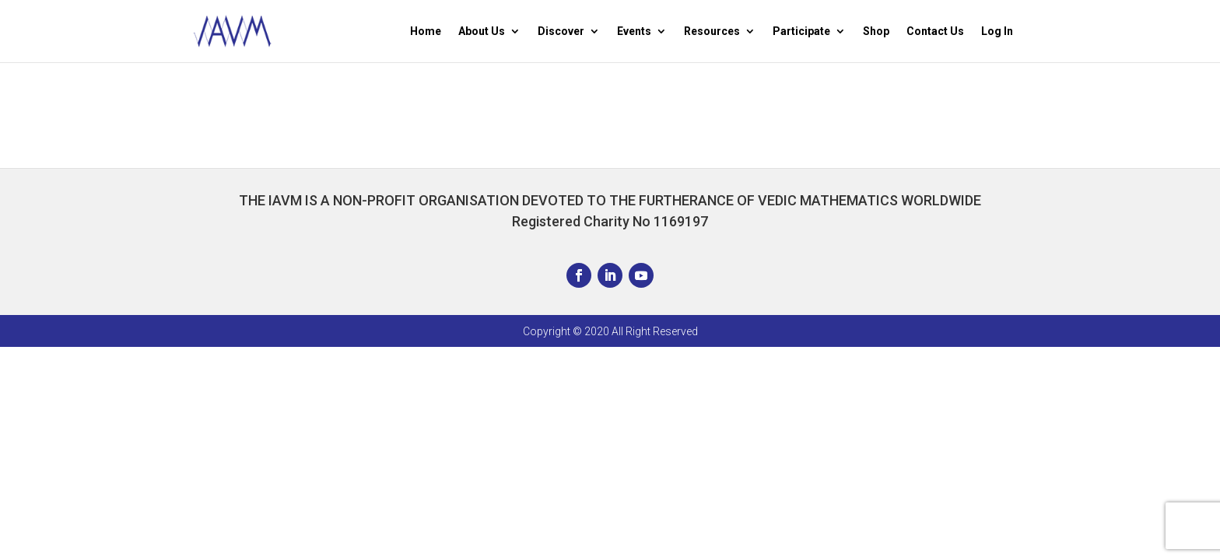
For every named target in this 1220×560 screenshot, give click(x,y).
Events (634, 31)
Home (425, 31)
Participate (801, 31)
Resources (712, 31)
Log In (997, 31)
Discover (561, 31)
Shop (876, 31)
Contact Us (935, 31)
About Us (481, 31)
